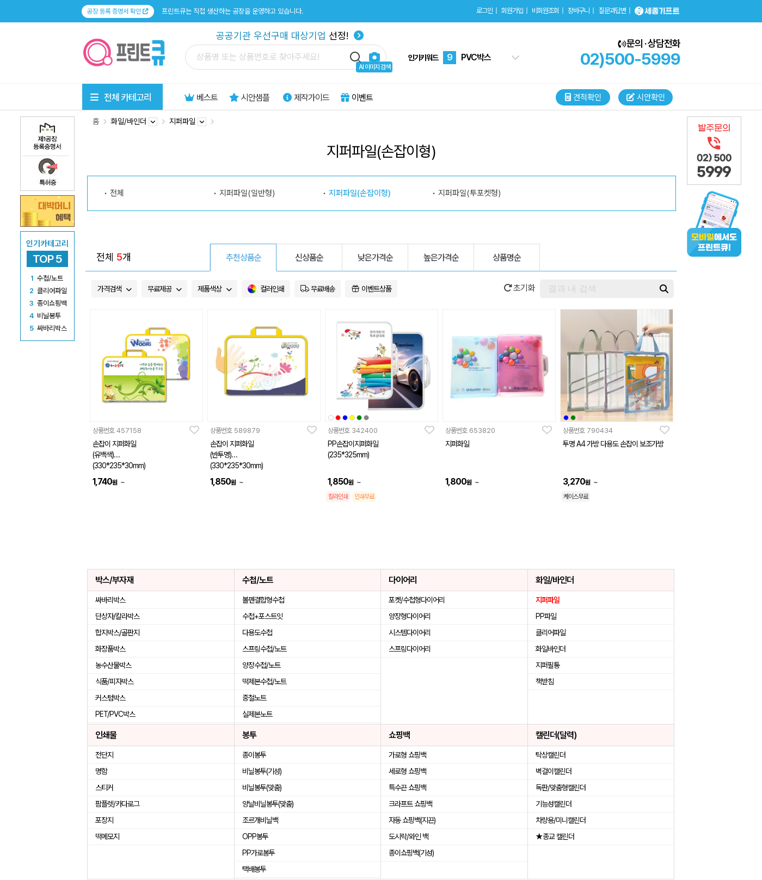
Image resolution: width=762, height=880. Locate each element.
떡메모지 (107, 836)
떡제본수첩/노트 (264, 681)
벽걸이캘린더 (554, 771)
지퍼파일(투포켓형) (469, 193)
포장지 (104, 820)
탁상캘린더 (551, 755)
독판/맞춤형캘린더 (561, 787)
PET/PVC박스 (115, 714)
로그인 (484, 11)
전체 (117, 193)
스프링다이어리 (410, 648)
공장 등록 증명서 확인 (118, 11)
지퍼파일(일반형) (247, 193)
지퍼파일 (548, 600)
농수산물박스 (113, 665)
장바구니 (578, 11)
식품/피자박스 (114, 681)
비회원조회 (545, 11)
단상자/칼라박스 (117, 616)
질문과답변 (612, 11)
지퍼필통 (548, 665)
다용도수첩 (257, 632)
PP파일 (546, 616)
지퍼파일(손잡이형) (360, 193)
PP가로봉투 (258, 852)
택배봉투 (254, 869)
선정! (290, 35)
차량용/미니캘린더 (561, 820)
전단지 (104, 755)
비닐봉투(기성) (261, 771)
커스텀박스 (110, 697)
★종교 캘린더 (555, 836)
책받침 (545, 681)
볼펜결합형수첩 (263, 600)
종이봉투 (254, 755)
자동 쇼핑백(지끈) (412, 820)
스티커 (104, 787)
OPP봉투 (255, 836)
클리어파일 (551, 632)
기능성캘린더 (554, 804)
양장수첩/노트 (261, 665)
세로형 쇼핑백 (407, 771)
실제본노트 (257, 714)
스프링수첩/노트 (264, 648)
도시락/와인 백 (408, 836)
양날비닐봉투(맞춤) (267, 804)
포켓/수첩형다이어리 (417, 600)
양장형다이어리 (410, 616)
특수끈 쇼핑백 (407, 787)
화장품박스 (110, 648)
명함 (101, 771)
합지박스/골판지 (117, 632)
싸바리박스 (110, 600)
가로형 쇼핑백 (407, 755)
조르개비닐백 (260, 820)
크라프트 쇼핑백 (410, 804)
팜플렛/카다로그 (117, 804)
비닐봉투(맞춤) (261, 787)
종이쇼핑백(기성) (411, 852)
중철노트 (254, 697)
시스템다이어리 (410, 632)
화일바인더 (551, 648)
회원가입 (512, 11)
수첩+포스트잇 (262, 616)
